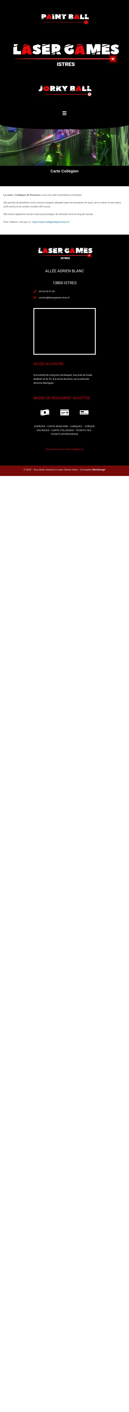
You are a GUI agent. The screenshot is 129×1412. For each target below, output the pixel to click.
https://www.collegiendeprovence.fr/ (50, 222)
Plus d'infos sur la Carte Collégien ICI (64, 449)
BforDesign (99, 469)
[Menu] (64, 113)
